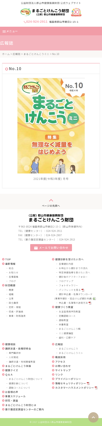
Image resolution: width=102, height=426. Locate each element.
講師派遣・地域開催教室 (22, 361)
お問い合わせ (63, 366)
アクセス (60, 361)
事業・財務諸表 (17, 315)
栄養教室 (64, 324)
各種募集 (13, 276)
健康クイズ (11, 370)
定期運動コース (67, 315)
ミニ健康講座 (66, 333)
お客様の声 (11, 392)
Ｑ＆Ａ (9, 374)
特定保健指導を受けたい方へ (74, 272)
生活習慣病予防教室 (70, 311)
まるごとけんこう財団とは (20, 405)
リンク (59, 374)
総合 (11, 268)
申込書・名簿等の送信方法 (73, 302)
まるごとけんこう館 (70, 328)
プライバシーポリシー (68, 379)
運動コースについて (19, 387)
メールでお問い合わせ (51, 247)
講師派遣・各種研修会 (18, 348)
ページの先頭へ (51, 201)
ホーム (6, 54)
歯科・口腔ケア (67, 337)
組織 (11, 294)
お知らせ (13, 272)
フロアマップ (66, 281)
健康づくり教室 (64, 307)
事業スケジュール (15, 396)
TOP (8, 259)
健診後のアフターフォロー (73, 276)
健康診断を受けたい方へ (69, 259)
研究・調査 (11, 400)
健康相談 (10, 344)
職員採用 (60, 357)
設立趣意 (13, 302)
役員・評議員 (16, 311)
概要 (11, 289)
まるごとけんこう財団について (26, 379)
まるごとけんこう (68, 348)
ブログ (12, 281)
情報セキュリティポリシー (70, 383)
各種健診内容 (66, 263)
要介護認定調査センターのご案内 (24, 409)
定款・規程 (15, 307)
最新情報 (10, 263)
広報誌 (17, 54)
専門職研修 (15, 353)
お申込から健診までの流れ (73, 268)
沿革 (11, 298)
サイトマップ (63, 370)
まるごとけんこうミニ (36, 54)
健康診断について (18, 383)
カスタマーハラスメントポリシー (74, 387)
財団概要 (10, 285)
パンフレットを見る (70, 289)
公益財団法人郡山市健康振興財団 (55, 421)
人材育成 (13, 357)
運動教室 (64, 320)
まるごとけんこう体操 (18, 366)
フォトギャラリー (68, 285)
